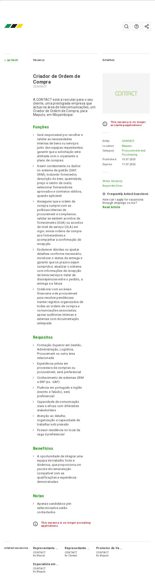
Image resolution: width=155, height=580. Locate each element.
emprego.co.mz (20, 26)
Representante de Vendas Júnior (57, 548)
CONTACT (128, 141)
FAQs (136, 26)
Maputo (127, 145)
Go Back (12, 60)
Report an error (113, 185)
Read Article (111, 207)
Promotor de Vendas (111, 548)
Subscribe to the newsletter (147, 26)
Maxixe (41, 555)
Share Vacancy (112, 181)
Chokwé (72, 555)
